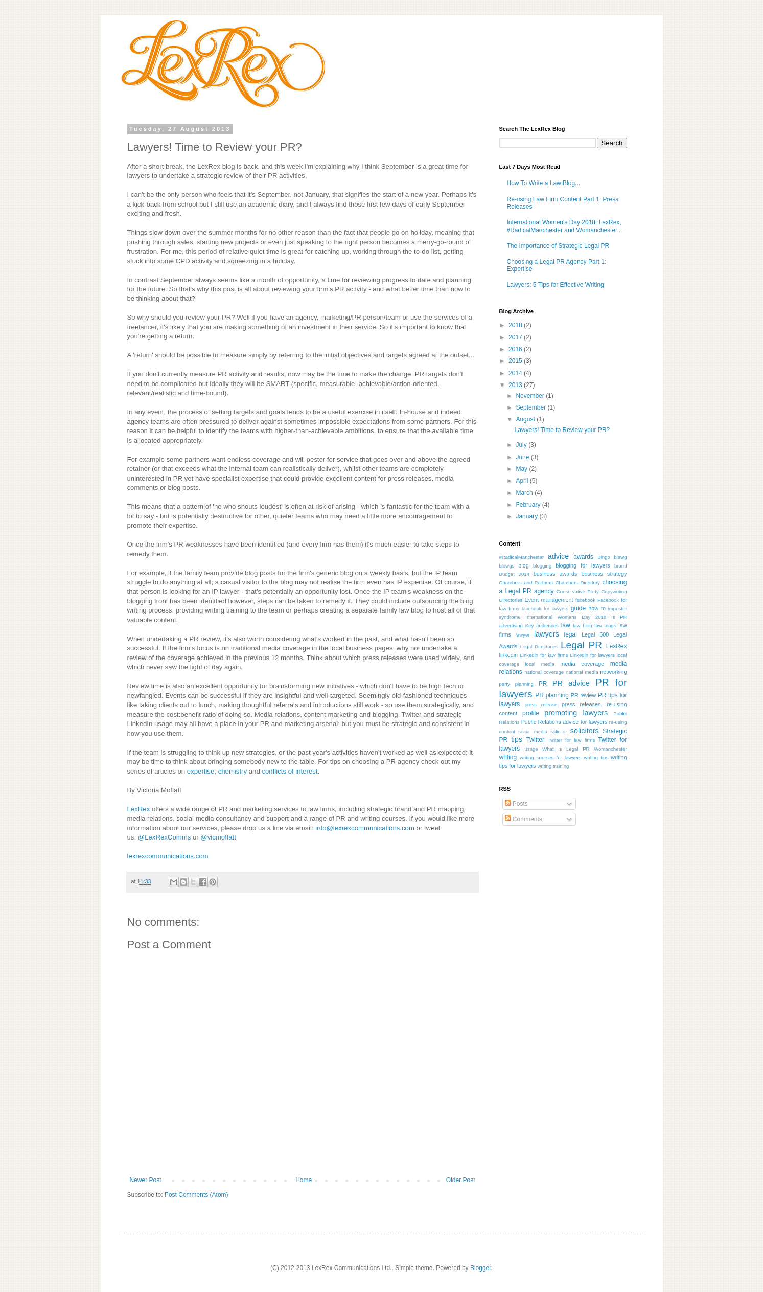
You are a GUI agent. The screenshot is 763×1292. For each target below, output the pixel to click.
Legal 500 (595, 634)
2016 (516, 349)
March (525, 492)
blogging (542, 566)
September (531, 407)
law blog (582, 625)
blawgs (507, 566)
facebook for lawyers (545, 608)
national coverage (544, 672)
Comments (523, 819)
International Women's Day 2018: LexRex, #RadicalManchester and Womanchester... (564, 226)
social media (532, 731)
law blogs (605, 625)
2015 (516, 361)
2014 (516, 373)
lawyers (546, 634)
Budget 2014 (514, 574)
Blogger (480, 1268)
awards (583, 556)
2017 (516, 337)
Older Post (460, 1180)
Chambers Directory (578, 582)
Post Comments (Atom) (196, 1194)
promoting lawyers (576, 713)
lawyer (523, 635)
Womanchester (610, 749)
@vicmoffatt (218, 837)
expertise (201, 771)
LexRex (138, 809)
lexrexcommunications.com (168, 856)
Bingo (603, 557)
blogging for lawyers (583, 565)
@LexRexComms (164, 837)
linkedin (508, 655)
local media (539, 664)
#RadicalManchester (521, 557)
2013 (516, 385)
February (529, 504)
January (527, 516)
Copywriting (614, 591)
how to (597, 608)
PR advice (571, 683)
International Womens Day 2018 (565, 617)
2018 (516, 325)
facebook (585, 600)
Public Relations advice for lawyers (564, 722)
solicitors (584, 731)
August (526, 419)
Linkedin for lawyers (592, 655)
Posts (516, 803)
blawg (620, 557)
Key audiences (542, 625)
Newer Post (145, 1180)
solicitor (558, 731)
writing (508, 757)
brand (620, 566)
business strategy (604, 574)
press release (541, 704)
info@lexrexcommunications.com (364, 828)
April (522, 480)
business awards (555, 574)
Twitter (535, 739)
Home (303, 1180)
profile (530, 713)
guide (578, 608)
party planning (516, 684)
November (531, 395)
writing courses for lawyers (550, 757)
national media (582, 672)
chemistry (232, 771)
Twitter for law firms (571, 740)
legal (570, 634)
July (522, 444)
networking (613, 672)
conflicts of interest (289, 771)
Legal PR (581, 645)
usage (531, 749)
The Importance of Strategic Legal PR (558, 246)
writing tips (596, 757)
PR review (583, 695)
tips (516, 739)
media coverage (582, 664)
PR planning (552, 695)
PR (543, 683)
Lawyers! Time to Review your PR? (562, 430)
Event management (548, 600)
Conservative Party (578, 591)
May (522, 468)
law (565, 625)
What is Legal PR (565, 749)
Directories (511, 600)
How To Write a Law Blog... (544, 183)
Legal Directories (539, 646)
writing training (553, 766)
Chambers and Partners (526, 582)
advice (558, 556)
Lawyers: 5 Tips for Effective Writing (555, 284)
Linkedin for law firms (544, 655)
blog (523, 565)
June (523, 457)
